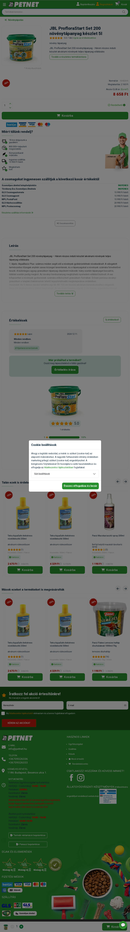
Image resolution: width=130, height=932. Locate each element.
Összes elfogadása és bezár (80, 486)
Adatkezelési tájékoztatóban (58, 467)
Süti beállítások (42, 473)
